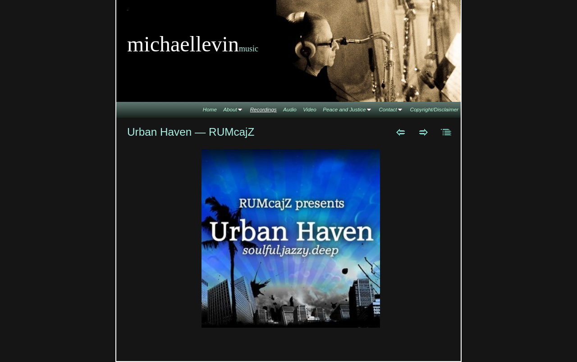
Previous (400, 132)
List (446, 132)
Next (423, 132)
